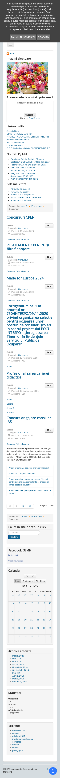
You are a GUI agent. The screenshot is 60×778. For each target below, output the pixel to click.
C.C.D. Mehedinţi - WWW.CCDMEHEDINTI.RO (28, 148)
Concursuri (23, 228)
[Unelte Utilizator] (49, 226)
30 (31, 595)
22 (37, 620)
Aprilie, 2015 (18, 664)
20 (25, 620)
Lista (42, 581)
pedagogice (17, 750)
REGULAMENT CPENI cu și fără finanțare (28, 247)
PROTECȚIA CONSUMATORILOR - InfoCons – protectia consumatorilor (29, 138)
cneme (15, 733)
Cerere (10, 404)
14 (31, 611)
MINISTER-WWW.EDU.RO (19, 134)
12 (19, 611)
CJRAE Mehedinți (15, 145)
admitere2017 (18, 736)
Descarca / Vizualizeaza (18, 239)
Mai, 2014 (16, 673)
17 (50, 611)
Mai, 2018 (16, 659)
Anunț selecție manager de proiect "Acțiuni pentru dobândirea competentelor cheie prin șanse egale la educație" (29, 482)
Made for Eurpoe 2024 (25, 278)
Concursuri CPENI (21, 217)
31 (50, 628)
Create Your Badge (15, 561)
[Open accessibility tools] (53, 771)
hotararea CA (18, 730)
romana (15, 745)
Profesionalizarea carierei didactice (28, 375)
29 (25, 595)
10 (50, 603)
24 (50, 620)
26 (19, 628)
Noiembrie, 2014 (20, 667)
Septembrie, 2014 (20, 670)
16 (44, 611)
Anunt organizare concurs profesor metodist (29, 468)
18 (13, 620)
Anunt (9, 366)
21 (31, 620)
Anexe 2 (10, 412)
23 (44, 620)
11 (13, 611)
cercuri (15, 747)
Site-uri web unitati (15, 142)
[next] (33, 576)
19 (19, 620)
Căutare (14, 537)
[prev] (27, 576)
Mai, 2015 (16, 661)
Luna (17, 581)
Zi (37, 581)
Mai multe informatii (23, 37)
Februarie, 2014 (19, 681)
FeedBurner (34, 118)
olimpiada (16, 742)
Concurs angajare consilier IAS (29, 419)
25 (13, 628)
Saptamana (28, 581)
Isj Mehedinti (13, 555)
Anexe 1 (10, 408)
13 (25, 611)
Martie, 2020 (18, 656)
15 (37, 611)
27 (13, 595)
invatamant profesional (22, 739)
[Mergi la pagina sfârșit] (30, 506)
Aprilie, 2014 (18, 676)
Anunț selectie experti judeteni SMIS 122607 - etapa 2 (30, 491)
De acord (43, 37)
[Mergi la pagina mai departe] (23, 506)
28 (19, 595)
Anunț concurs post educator (22, 473)
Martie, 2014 (18, 679)
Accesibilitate (13, 131)
